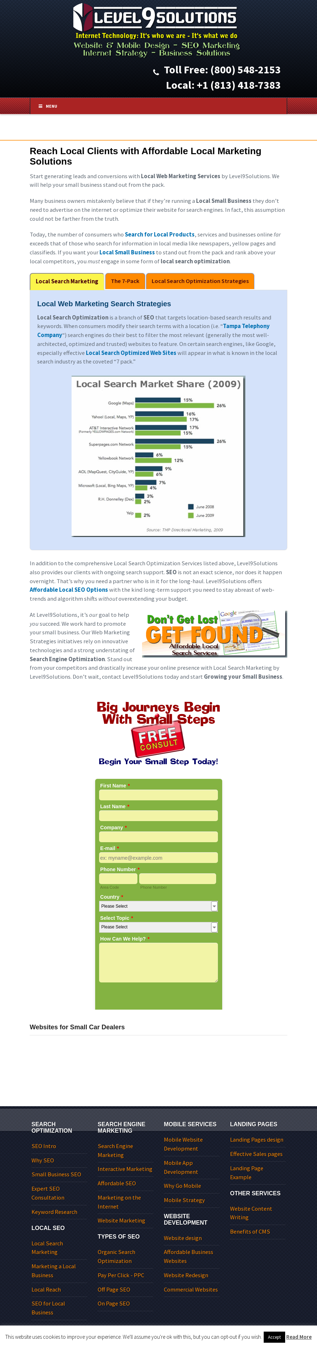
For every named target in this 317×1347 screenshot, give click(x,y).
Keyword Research (54, 1212)
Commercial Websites (191, 1289)
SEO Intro (43, 1146)
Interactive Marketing (125, 1169)
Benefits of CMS (250, 1231)
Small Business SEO (56, 1174)
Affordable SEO (117, 1183)
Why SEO (42, 1160)
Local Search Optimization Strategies (200, 281)
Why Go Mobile (182, 1186)
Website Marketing (121, 1220)
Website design (183, 1238)
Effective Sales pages (256, 1154)
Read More (299, 1336)
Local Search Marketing (67, 281)
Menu (50, 106)
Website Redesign (186, 1275)
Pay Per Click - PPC (121, 1275)
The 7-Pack (125, 281)
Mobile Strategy (184, 1200)
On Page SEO (114, 1303)
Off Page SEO (114, 1289)
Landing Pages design (256, 1139)
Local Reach (46, 1289)
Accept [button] (274, 1337)
